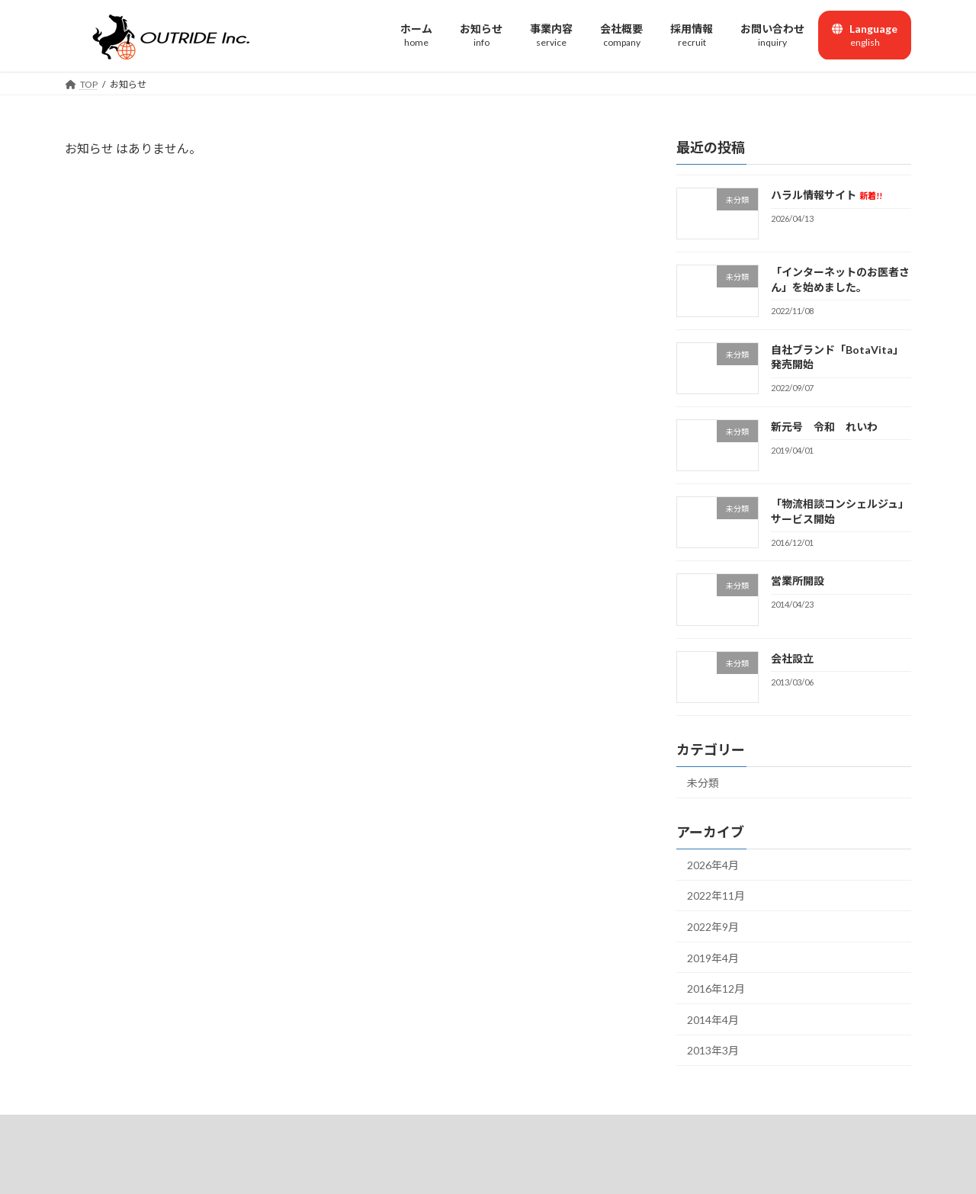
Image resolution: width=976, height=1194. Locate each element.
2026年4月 (713, 864)
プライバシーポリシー (563, 1128)
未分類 (703, 782)
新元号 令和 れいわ (824, 425)
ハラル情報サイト (826, 194)
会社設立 (792, 657)
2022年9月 (713, 926)
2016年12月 (716, 988)
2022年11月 (716, 895)
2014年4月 (713, 1019)
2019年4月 (713, 957)
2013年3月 (713, 1050)
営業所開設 (797, 580)
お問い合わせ (460, 1128)
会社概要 (385, 1128)
